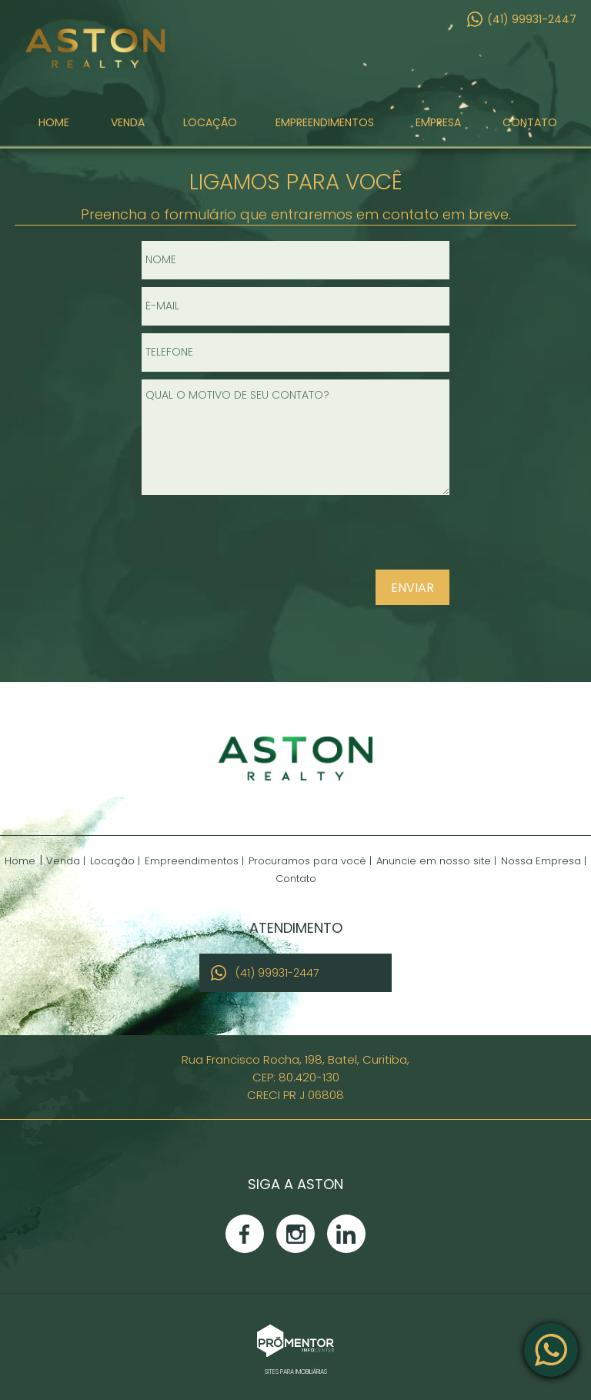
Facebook (244, 1234)
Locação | (115, 861)
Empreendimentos (324, 126)
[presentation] (350, 539)
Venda (128, 126)
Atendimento (551, 1350)
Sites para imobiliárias (296, 1372)
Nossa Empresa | (543, 861)
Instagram (295, 1234)
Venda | (65, 861)
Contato (530, 126)
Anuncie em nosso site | (436, 861)
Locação (210, 126)
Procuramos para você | (310, 861)
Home (53, 126)
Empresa (438, 126)
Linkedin (346, 1234)
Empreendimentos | (194, 861)
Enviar (412, 587)
